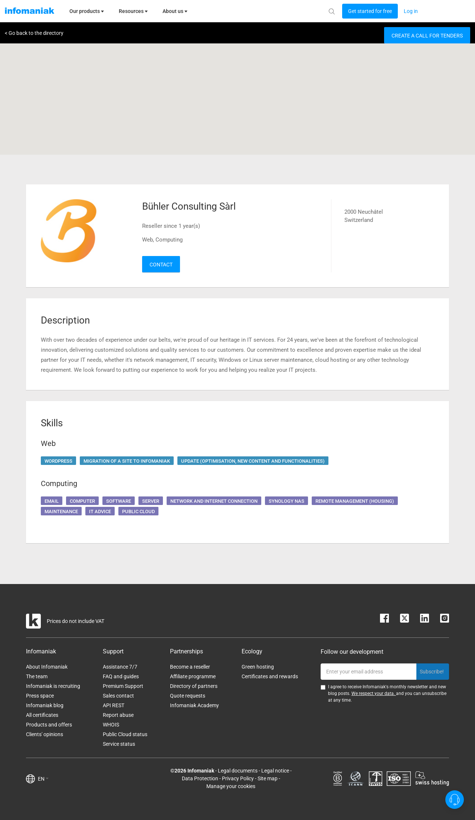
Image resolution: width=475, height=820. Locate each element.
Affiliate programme (193, 676)
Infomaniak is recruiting (53, 686)
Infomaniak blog (44, 705)
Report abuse (118, 715)
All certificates (42, 715)
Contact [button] (161, 265)
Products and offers (49, 725)
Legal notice (275, 771)
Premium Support (123, 686)
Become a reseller (190, 667)
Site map (268, 778)
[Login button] (370, 11)
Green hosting (258, 667)
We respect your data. (373, 693)
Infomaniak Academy (194, 705)
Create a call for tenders (427, 36)
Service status (119, 744)
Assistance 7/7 (120, 667)
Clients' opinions (44, 734)
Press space (40, 696)
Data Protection (200, 778)
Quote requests (187, 696)
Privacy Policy (238, 778)
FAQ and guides (121, 676)
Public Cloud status (125, 734)
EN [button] (43, 779)
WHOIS (111, 725)
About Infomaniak (47, 667)
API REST (113, 705)
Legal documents (238, 771)
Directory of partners (193, 686)
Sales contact (118, 696)
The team (37, 676)
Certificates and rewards (270, 676)
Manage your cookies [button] (230, 786)
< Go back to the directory (34, 33)
